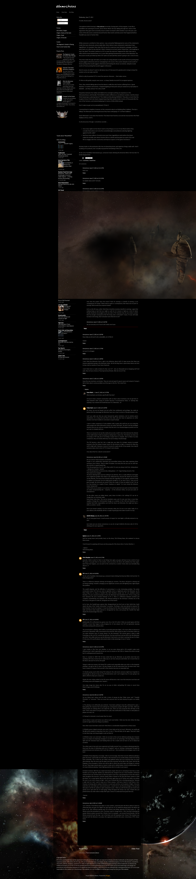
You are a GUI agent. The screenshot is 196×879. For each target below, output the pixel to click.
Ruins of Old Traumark (64, 300)
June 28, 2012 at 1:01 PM (96, 695)
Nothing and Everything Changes (67, 308)
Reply (84, 173)
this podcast (100, 26)
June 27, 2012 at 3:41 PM (100, 322)
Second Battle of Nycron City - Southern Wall (68, 164)
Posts (60, 20)
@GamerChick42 (66, 6)
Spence (85, 536)
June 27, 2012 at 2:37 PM (102, 392)
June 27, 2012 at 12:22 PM (96, 178)
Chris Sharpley (86, 557)
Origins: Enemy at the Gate (64, 33)
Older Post (135, 849)
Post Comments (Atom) (92, 853)
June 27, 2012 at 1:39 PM (96, 359)
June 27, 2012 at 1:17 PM (96, 348)
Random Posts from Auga (65, 172)
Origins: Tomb (60, 35)
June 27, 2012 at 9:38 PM (92, 619)
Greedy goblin (62, 315)
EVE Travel (61, 190)
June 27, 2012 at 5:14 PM (94, 536)
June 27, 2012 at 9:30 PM (92, 573)
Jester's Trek (61, 356)
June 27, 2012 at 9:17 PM (97, 557)
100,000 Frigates (68, 143)
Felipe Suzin (90, 408)
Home (58, 12)
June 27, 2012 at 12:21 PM (96, 168)
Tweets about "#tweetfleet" (64, 136)
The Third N (61, 348)
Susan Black (90, 392)
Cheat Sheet (64, 12)
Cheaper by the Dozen (69, 96)
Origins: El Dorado (62, 38)
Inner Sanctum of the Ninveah (64, 161)
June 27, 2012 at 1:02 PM (96, 334)
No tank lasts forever (63, 357)
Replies (87, 389)
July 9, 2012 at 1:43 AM (95, 803)
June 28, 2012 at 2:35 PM (101, 516)
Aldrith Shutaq (90, 516)
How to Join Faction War (63, 47)
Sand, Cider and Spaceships (65, 330)
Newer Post (83, 849)
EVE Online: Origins (62, 30)
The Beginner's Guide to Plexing (65, 44)
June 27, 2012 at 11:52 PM (96, 647)
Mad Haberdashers (63, 183)
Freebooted (61, 153)
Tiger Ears (61, 323)
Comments (61, 23)
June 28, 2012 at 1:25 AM (100, 457)
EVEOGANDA (61, 142)
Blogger (108, 875)
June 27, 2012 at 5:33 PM (100, 408)
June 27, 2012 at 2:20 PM (96, 378)
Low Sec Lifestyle (62, 305)
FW (83, 573)
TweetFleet (92, 160)
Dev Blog (71, 12)
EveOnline (86, 160)
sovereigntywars (62, 341)
